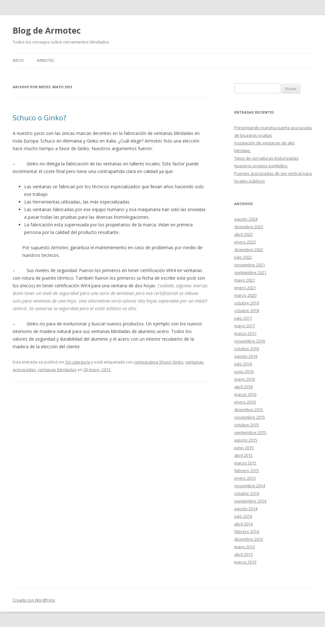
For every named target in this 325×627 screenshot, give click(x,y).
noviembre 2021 (249, 265)
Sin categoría (77, 362)
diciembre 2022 (248, 249)
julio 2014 (243, 516)
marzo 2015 (245, 463)
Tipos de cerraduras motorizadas (266, 158)
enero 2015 (245, 478)
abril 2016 (243, 387)
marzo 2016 (245, 394)
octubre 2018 (246, 310)
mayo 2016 (244, 379)
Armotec (46, 60)
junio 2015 (244, 447)
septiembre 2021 (250, 272)
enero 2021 (245, 287)
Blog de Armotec (47, 30)
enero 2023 (245, 242)
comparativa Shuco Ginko (158, 362)
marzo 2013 (245, 562)
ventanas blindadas (57, 369)
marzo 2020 (245, 295)
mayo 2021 (244, 280)
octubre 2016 (246, 348)
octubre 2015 (246, 425)
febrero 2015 (246, 470)
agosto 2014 (245, 508)
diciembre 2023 (248, 227)
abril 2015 (243, 455)
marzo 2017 (245, 333)
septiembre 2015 (250, 432)
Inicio (18, 60)
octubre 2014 (246, 493)
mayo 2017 (244, 326)
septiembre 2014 (250, 501)
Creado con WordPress (34, 600)
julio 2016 (243, 364)
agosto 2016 (245, 356)
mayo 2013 (244, 547)
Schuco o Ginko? (39, 117)
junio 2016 (244, 371)
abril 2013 (243, 554)
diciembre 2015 (248, 409)
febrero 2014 (246, 531)
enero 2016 (245, 402)
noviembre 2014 (249, 486)
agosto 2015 (245, 440)
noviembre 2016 (249, 341)
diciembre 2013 (248, 539)
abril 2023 (243, 234)
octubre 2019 (246, 303)
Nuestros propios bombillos (261, 166)
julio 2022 (243, 257)
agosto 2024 (245, 219)
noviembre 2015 (249, 417)
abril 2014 (243, 524)
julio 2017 (243, 318)
